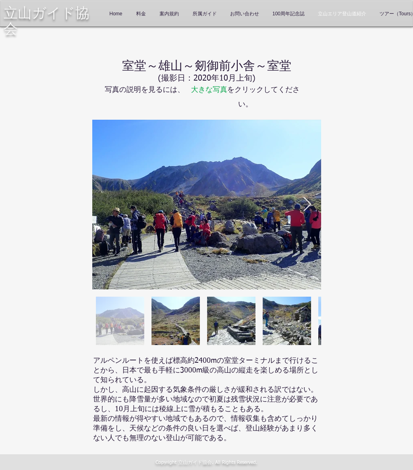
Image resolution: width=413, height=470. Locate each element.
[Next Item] (307, 204)
